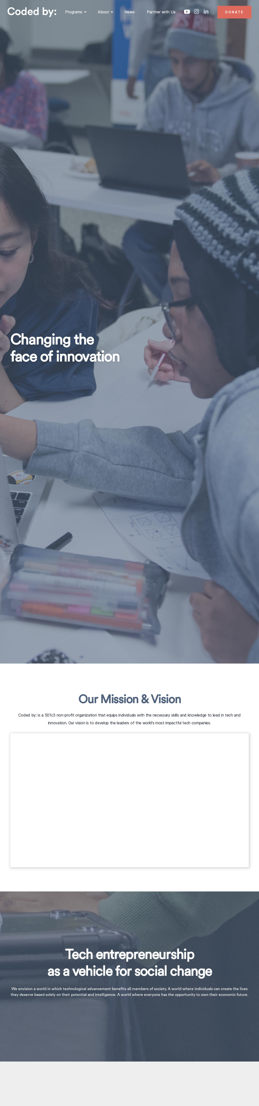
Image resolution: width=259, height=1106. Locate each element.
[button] (75, 12)
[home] (32, 12)
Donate (234, 12)
